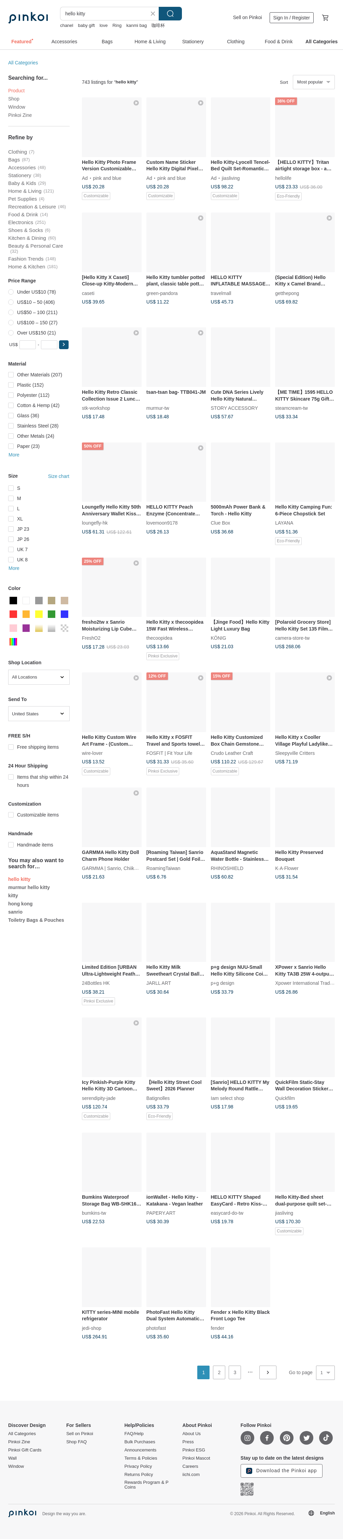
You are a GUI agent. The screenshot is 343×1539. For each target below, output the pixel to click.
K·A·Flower (286, 868)
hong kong (20, 903)
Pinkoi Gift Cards (25, 1450)
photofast (156, 1328)
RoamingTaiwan (163, 868)
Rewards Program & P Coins (146, 1485)
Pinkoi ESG (194, 1450)
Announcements (140, 1450)
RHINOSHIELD (227, 868)
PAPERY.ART (160, 1213)
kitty (13, 895)
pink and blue (107, 178)
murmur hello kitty (29, 887)
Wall (12, 1458)
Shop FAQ (76, 1442)
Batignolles (158, 1098)
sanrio (15, 912)
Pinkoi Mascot (196, 1458)
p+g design (222, 983)
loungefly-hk (95, 523)
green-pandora (162, 293)
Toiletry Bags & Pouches (36, 920)
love (104, 25)
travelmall (221, 293)
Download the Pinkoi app (281, 1471)
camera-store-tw (292, 638)
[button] (64, 344)
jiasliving (231, 178)
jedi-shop (91, 1328)
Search (170, 14)
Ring (117, 25)
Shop (13, 99)
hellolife (283, 178)
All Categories (23, 62)
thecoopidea (159, 638)
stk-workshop (96, 408)
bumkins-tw (94, 1213)
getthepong (287, 293)
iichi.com (191, 1474)
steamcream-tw (291, 408)
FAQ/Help (133, 1433)
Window (16, 107)
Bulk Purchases (139, 1442)
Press (188, 1442)
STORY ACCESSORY (234, 408)
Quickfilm (285, 1098)
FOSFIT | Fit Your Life (169, 753)
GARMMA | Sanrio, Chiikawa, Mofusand (124, 868)
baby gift (86, 25)
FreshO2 (91, 638)
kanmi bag (136, 25)
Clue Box (220, 523)
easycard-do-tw (227, 1213)
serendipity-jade (99, 1098)
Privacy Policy (138, 1466)
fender (218, 1328)
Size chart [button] (58, 476)
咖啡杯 (158, 25)
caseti (88, 293)
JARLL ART (158, 983)
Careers (190, 1466)
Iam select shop (227, 1098)
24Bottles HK (96, 983)
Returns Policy (138, 1474)
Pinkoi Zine (20, 115)
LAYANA (284, 523)
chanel (66, 25)
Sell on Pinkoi (247, 17)
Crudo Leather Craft (232, 753)
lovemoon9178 (162, 523)
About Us (192, 1433)
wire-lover (92, 753)
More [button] (14, 454)
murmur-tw (157, 408)
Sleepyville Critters (295, 753)
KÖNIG (218, 638)
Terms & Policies (140, 1458)
